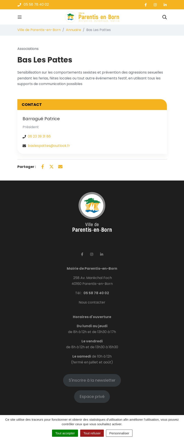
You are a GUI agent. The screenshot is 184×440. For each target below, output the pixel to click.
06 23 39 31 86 (39, 136)
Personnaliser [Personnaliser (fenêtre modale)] (119, 433)
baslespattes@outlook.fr (49, 145)
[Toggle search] (164, 17)
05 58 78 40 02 (96, 293)
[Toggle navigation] (19, 17)
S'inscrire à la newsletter (92, 380)
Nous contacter (92, 302)
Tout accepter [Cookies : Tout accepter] (65, 433)
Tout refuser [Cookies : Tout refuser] (92, 433)
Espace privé (92, 396)
